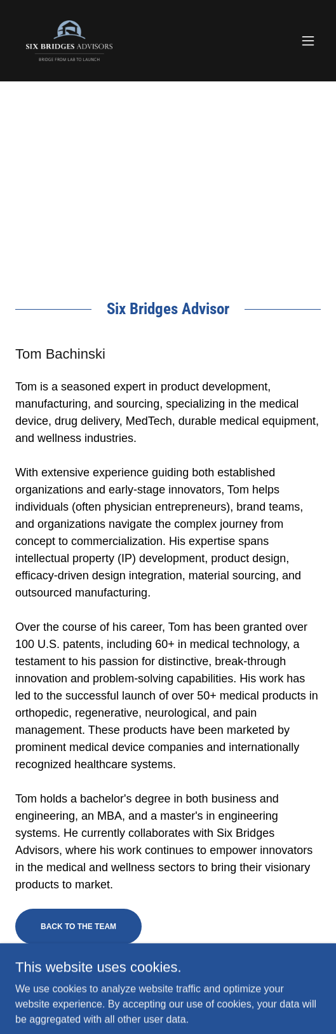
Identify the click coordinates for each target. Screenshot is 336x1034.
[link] (69, 40)
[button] (308, 40)
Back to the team (78, 926)
